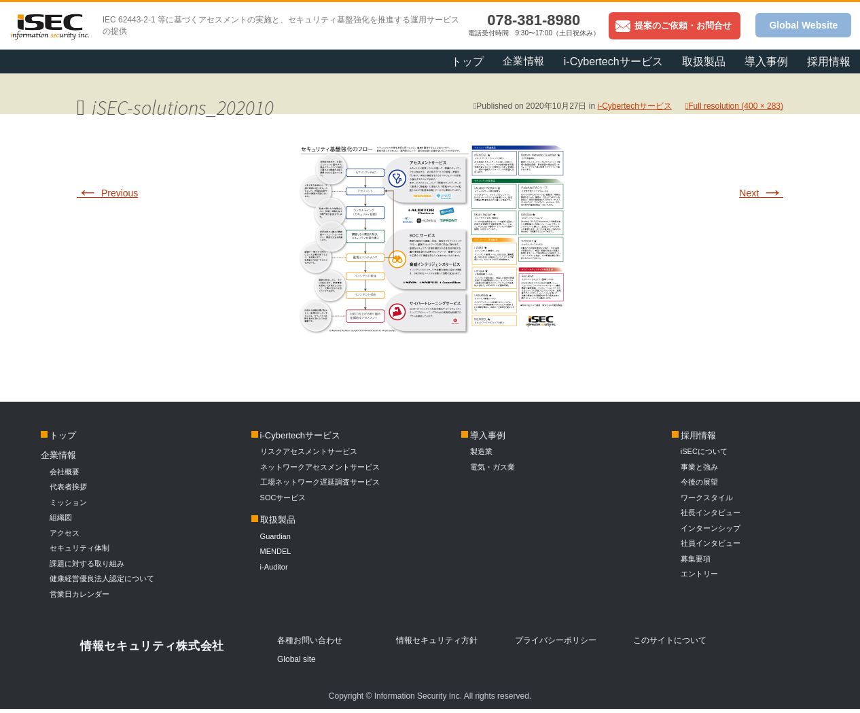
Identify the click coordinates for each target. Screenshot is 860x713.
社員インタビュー (710, 543)
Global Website (803, 25)
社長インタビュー (710, 512)
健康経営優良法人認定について (102, 578)
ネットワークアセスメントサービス (320, 467)
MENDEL (275, 551)
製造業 (481, 451)
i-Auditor (274, 567)
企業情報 (524, 61)
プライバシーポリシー (555, 640)
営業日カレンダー (79, 594)
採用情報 (828, 61)
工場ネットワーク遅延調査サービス (320, 482)
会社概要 (64, 472)
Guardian (275, 536)
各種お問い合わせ (309, 640)
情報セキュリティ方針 (437, 640)
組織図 (61, 517)
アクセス (64, 533)
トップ (467, 61)
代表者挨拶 (68, 487)
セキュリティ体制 (79, 548)
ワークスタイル (707, 497)
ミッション (68, 502)
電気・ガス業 (492, 467)
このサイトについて (669, 640)
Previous (107, 193)
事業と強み (699, 467)
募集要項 (696, 559)
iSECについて (704, 451)
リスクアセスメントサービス (308, 451)
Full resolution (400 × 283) (735, 106)
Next (761, 193)
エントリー (699, 574)
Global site (296, 659)
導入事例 (766, 61)
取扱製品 (703, 61)
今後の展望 (699, 482)
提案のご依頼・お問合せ (673, 25)
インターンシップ (710, 528)
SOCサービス (287, 497)
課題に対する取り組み (87, 563)
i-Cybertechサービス (613, 61)
